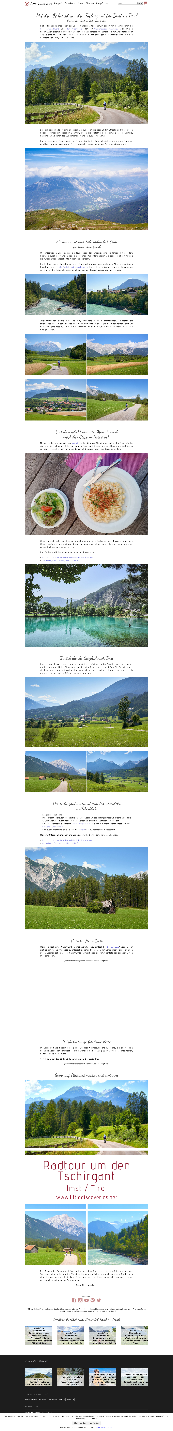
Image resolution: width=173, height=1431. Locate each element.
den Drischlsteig (79, 29)
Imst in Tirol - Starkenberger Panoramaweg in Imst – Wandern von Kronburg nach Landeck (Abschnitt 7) (71, 1338)
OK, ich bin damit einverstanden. (86, 1423)
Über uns (92, 3)
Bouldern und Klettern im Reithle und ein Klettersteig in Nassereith (72, 557)
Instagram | (53, 1400)
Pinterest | (71, 1400)
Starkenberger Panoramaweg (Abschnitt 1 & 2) (62, 560)
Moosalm (79, 443)
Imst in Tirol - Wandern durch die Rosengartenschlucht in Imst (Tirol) (71, 1381)
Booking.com (112, 947)
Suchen (138, 3)
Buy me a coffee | (31, 1400)
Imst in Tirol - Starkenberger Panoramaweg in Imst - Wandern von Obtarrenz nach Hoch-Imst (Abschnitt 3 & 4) (135, 1337)
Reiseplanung (104, 3)
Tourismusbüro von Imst (81, 824)
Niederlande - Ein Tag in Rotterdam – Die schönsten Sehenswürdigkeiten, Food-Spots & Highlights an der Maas (103, 1379)
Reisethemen (72, 3)
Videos (83, 3)
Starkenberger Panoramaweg (118, 29)
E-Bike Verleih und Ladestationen (72, 267)
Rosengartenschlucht (50, 29)
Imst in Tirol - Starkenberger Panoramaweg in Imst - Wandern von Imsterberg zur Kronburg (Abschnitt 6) (103, 1338)
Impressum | (29, 1412)
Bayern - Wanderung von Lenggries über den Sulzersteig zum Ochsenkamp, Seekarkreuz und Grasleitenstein (135, 1379)
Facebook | (43, 1400)
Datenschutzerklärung (43, 1412)
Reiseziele (61, 3)
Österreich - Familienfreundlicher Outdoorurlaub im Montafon (39, 1382)
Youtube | (62, 1400)
